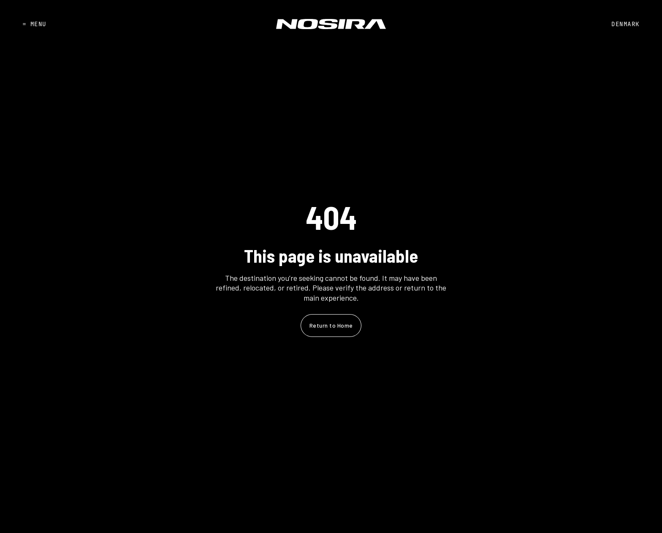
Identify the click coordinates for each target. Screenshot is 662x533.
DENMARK (625, 24)
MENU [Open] (34, 24)
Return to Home (331, 325)
